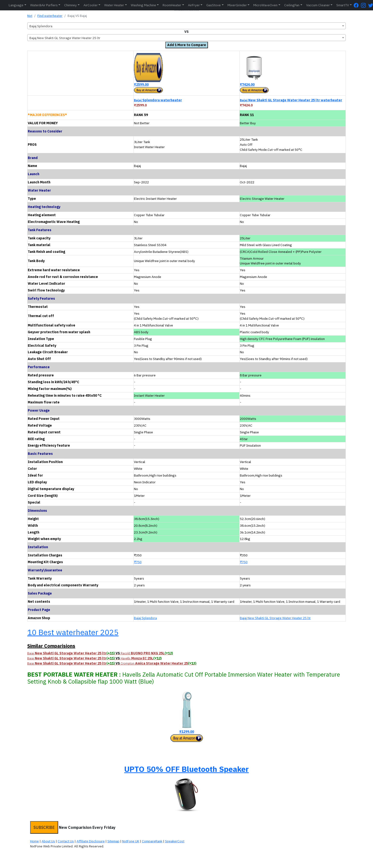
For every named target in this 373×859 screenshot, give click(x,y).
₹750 (138, 562)
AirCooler (90, 5)
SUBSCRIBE (44, 827)
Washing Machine (143, 5)
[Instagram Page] (364, 5)
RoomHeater (172, 5)
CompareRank (152, 841)
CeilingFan (291, 5)
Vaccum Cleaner (318, 5)
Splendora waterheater (158, 100)
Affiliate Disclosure (90, 841)
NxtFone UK (130, 841)
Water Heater (114, 5)
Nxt (29, 16)
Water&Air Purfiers (44, 5)
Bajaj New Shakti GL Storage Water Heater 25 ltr (275, 618)
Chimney (70, 5)
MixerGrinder (237, 5)
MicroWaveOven (265, 5)
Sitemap (113, 841)
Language (16, 5)
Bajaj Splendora (145, 618)
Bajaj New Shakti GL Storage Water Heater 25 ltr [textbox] (64, 38)
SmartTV (342, 5)
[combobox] (186, 25)
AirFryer (194, 5)
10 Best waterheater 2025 (72, 632)
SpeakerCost (174, 841)
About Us (48, 841)
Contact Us (66, 841)
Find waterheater (49, 16)
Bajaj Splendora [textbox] (40, 26)
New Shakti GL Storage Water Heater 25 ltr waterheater (291, 100)
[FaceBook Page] (357, 5)
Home (34, 841)
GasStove (213, 5)
